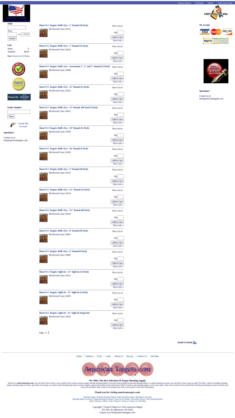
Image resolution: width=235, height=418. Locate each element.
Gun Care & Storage (122, 399)
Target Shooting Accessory (103, 399)
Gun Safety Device (138, 399)
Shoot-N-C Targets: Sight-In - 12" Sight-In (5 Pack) (63, 292)
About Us (118, 356)
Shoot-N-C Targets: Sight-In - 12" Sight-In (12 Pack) (64, 272)
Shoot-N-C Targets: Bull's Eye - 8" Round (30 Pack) (63, 230)
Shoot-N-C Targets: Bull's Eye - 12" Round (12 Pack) (64, 87)
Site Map (154, 356)
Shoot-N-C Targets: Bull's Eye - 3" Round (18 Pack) (63, 169)
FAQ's (105, 401)
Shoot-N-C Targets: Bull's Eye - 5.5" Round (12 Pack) (64, 189)
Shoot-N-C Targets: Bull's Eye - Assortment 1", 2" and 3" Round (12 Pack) (74, 66)
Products (89, 356)
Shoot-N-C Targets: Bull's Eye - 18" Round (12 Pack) (64, 128)
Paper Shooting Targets (125, 397)
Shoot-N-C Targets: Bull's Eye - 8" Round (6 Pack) (63, 251)
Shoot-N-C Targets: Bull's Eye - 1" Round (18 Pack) (63, 25)
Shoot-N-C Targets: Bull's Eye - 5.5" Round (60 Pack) (64, 210)
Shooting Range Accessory (82, 399)
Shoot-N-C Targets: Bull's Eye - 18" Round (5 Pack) (63, 148)
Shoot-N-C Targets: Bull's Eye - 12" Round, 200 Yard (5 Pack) (68, 107)
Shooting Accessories (144, 397)
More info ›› (118, 40)
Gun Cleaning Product (154, 399)
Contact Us (142, 356)
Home (79, 356)
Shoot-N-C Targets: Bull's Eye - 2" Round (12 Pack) (63, 46)
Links (108, 356)
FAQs (99, 356)
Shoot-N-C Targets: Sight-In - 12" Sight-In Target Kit (64, 313)
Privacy (130, 356)
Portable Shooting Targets (106, 397)
